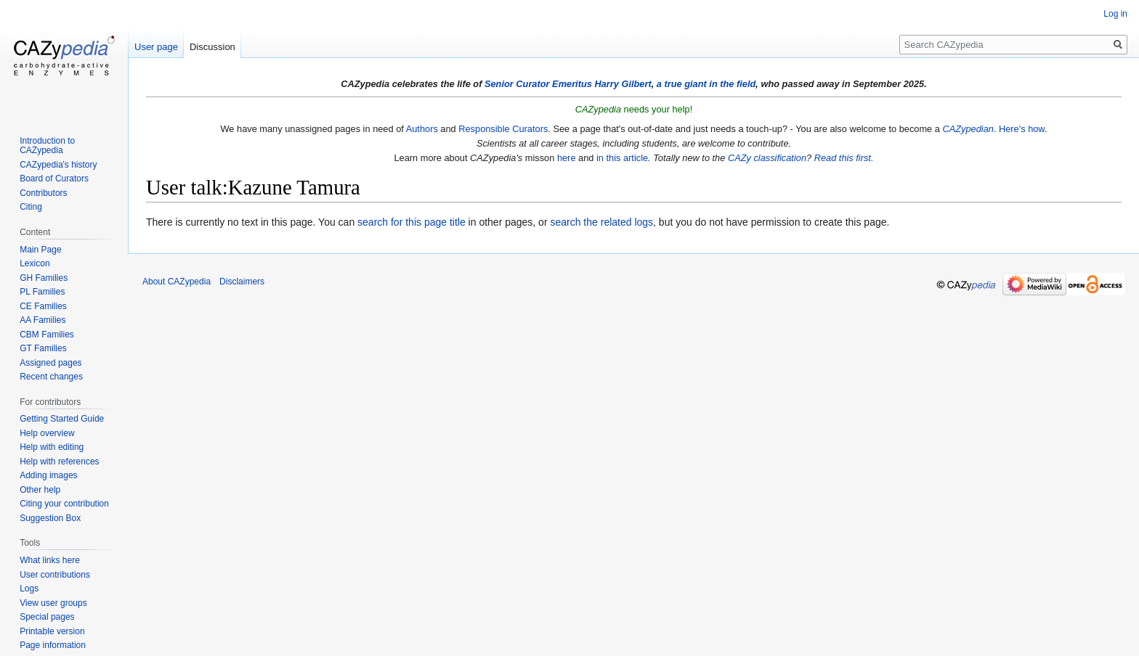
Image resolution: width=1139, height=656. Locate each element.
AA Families (42, 320)
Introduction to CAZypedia (47, 146)
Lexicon (34, 263)
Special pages (47, 617)
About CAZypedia (176, 281)
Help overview (47, 433)
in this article (622, 157)
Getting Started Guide (62, 419)
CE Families (43, 306)
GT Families (43, 348)
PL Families (42, 292)
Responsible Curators (503, 128)
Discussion (212, 46)
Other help (40, 490)
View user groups (53, 603)
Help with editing (52, 447)
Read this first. (844, 157)
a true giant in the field (706, 83)
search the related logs (601, 222)
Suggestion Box (50, 518)
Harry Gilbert (622, 83)
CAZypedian (967, 128)
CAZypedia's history (58, 165)
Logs (29, 588)
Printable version (52, 631)
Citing (31, 207)
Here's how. (1023, 128)
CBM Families (47, 334)
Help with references (59, 461)
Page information (53, 645)
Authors (422, 128)
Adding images (48, 475)
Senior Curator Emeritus (538, 83)
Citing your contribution (64, 504)
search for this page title (411, 222)
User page (156, 46)
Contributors (43, 193)
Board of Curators (54, 178)
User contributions (55, 575)
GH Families (44, 278)
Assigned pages (50, 363)
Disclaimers (241, 281)
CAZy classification (767, 157)
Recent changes (51, 377)
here (566, 157)
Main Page (40, 250)
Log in (1115, 14)
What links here (50, 560)
